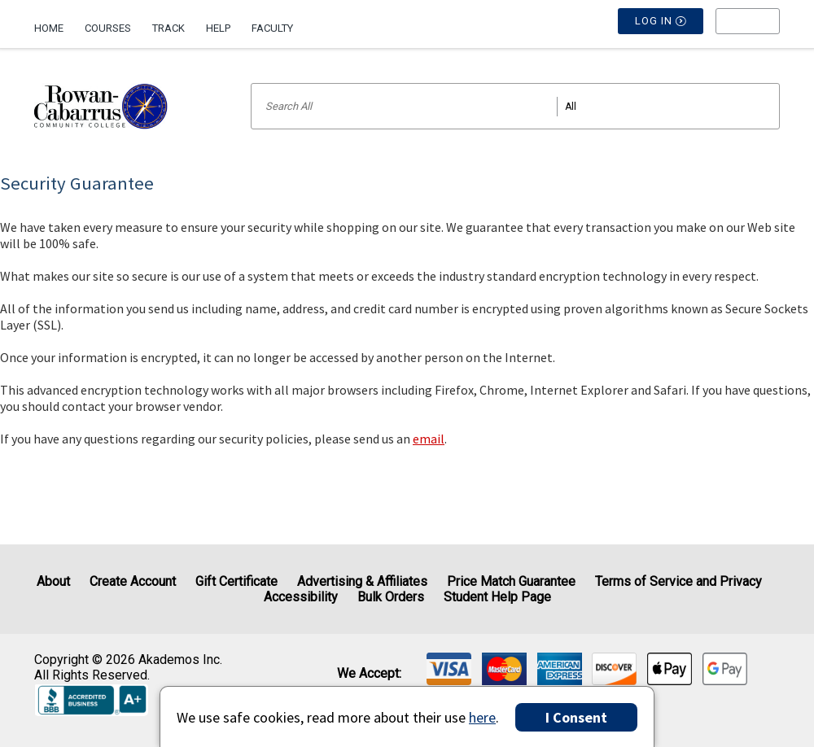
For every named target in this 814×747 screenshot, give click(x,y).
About (53, 581)
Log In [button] (661, 28)
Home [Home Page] (48, 28)
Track (168, 28)
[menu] (748, 28)
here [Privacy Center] (482, 717)
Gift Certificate (236, 581)
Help (218, 28)
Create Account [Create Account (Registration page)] (133, 581)
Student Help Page (497, 597)
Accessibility (301, 597)
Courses (108, 28)
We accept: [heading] (369, 673)
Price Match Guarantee (511, 581)
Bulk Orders (390, 597)
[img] (449, 669)
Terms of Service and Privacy (678, 581)
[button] (748, 28)
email (428, 438)
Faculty (272, 28)
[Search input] (515, 106)
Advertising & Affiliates (362, 581)
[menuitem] (54, 22)
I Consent (576, 717)
